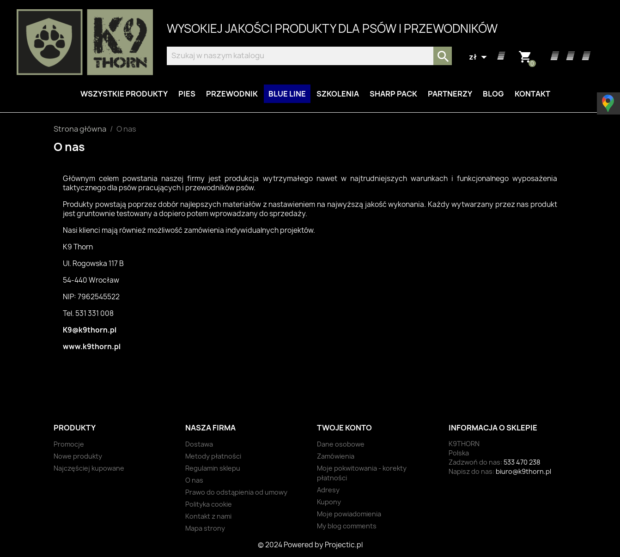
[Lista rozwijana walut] (479, 57)
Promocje (69, 444)
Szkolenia (337, 94)
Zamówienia (335, 456)
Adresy (328, 489)
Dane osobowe (341, 444)
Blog (493, 94)
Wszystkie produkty (124, 94)
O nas (194, 480)
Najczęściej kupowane (89, 468)
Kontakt (532, 94)
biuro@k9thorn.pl (523, 471)
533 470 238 (522, 462)
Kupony (329, 501)
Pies (186, 94)
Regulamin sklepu (212, 468)
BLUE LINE (287, 94)
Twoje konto (344, 428)
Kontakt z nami (208, 516)
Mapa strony (205, 528)
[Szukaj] (309, 56)
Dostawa (199, 444)
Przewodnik (232, 94)
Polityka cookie (208, 504)
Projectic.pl (344, 545)
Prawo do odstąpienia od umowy (236, 492)
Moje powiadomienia (349, 513)
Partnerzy (450, 94)
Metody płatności (213, 456)
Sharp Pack (393, 94)
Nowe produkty (78, 456)
